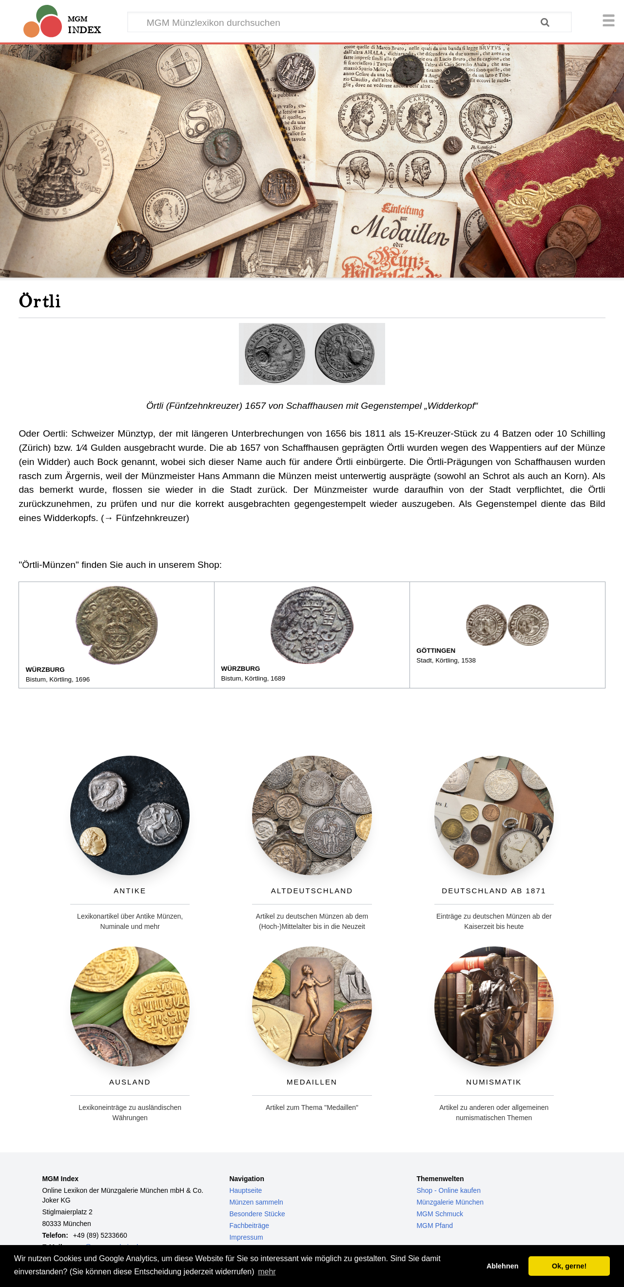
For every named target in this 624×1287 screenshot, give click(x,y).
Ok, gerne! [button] (569, 1266)
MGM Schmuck (439, 1214)
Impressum (246, 1237)
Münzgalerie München (450, 1202)
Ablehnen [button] (503, 1266)
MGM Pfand (434, 1225)
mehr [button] (266, 1271)
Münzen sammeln (256, 1202)
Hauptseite (245, 1190)
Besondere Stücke (257, 1214)
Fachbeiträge (249, 1225)
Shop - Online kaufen (448, 1190)
